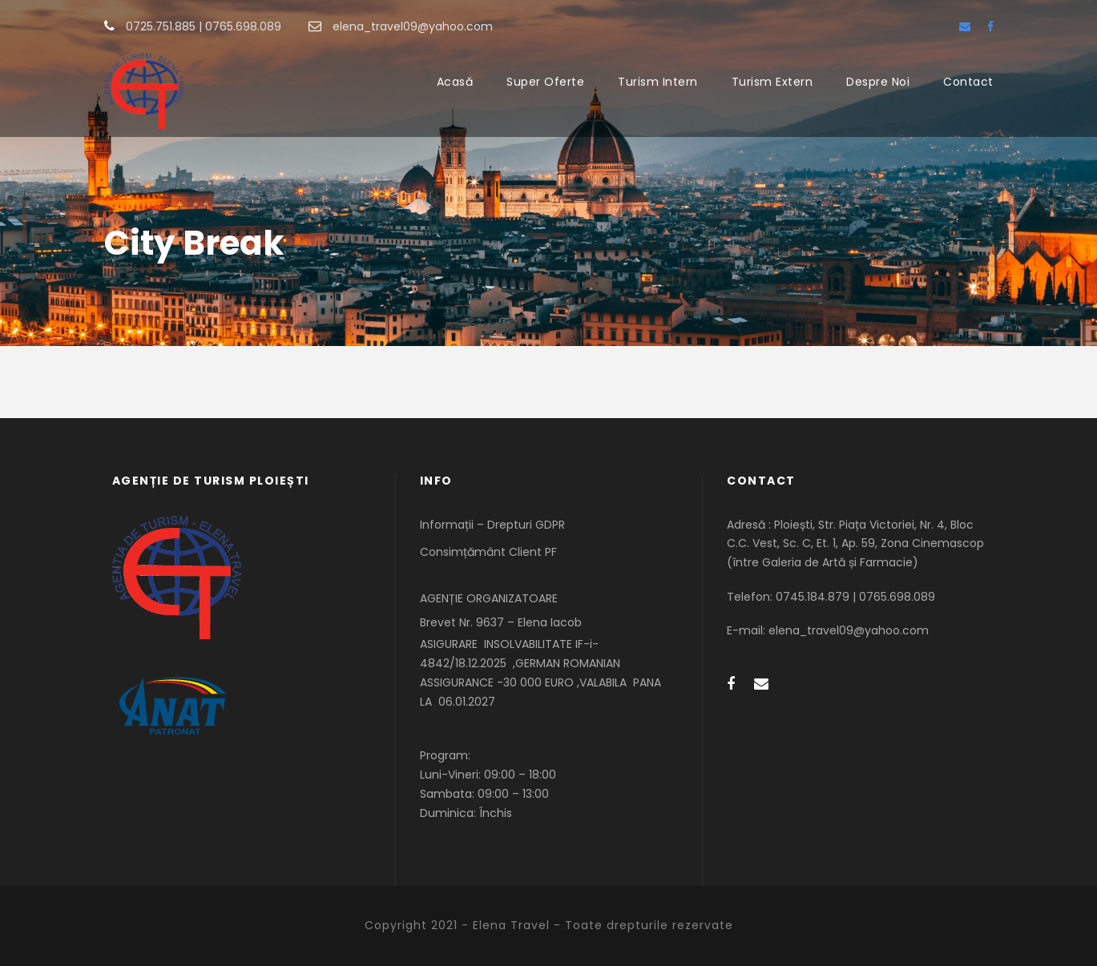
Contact (968, 82)
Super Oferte (545, 82)
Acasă (455, 82)
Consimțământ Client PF (488, 552)
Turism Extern (772, 82)
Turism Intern (658, 82)
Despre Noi (877, 82)
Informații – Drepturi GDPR (492, 525)
